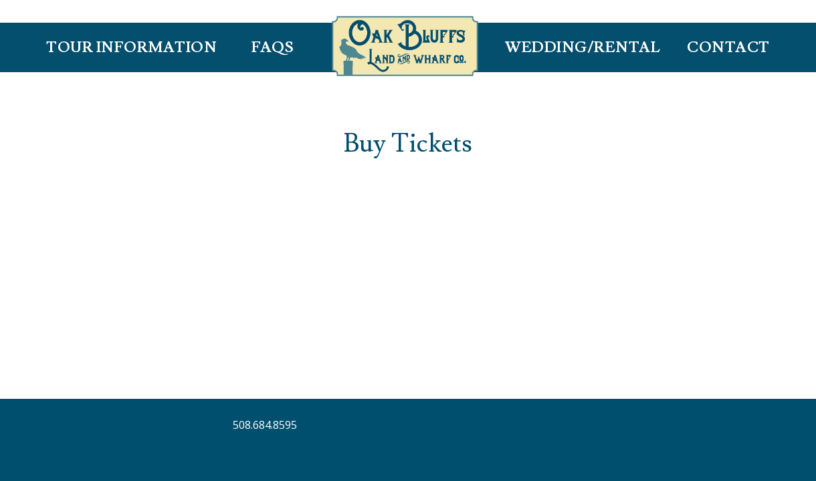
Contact (728, 47)
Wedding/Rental (582, 47)
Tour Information (131, 47)
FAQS (272, 47)
